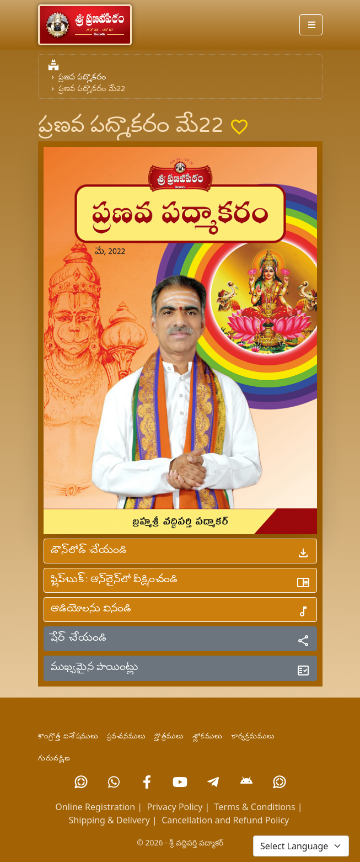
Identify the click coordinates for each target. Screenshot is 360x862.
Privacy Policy (174, 807)
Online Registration (95, 807)
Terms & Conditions (254, 807)
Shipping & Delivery (109, 820)
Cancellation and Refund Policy (225, 820)
